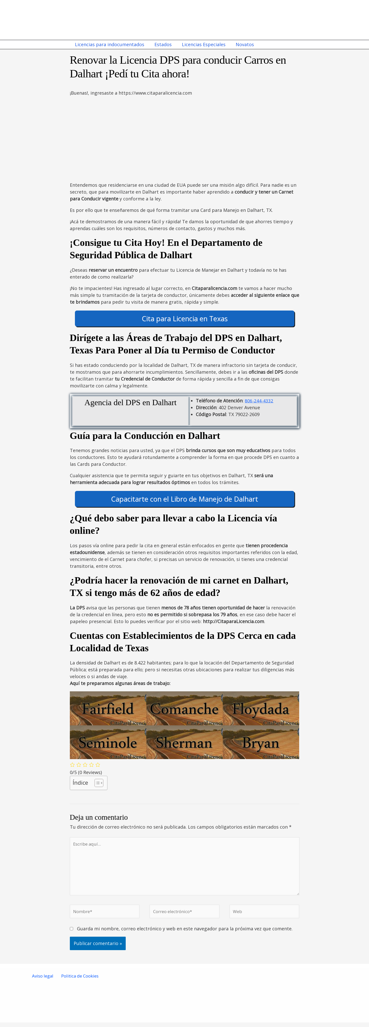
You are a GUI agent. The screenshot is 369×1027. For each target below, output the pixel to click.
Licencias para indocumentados (109, 44)
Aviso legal (42, 981)
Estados (161, 44)
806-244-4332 (259, 401)
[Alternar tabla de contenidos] (96, 783)
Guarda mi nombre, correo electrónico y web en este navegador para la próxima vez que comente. (185, 933)
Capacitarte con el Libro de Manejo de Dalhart (184, 499)
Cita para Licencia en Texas (185, 318)
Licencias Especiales (201, 44)
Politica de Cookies (79, 981)
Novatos (241, 44)
